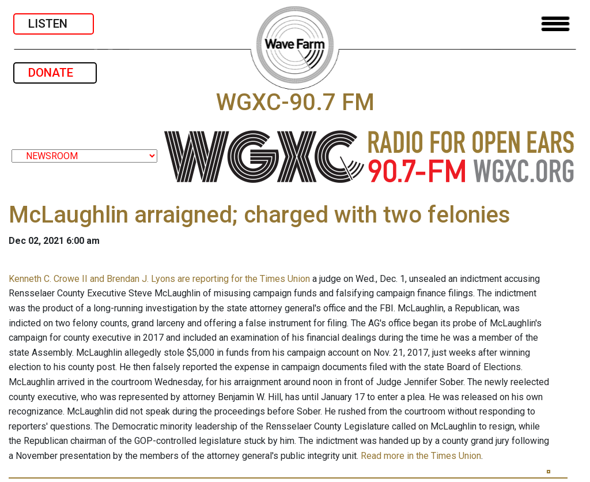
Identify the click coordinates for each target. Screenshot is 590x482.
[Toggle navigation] (555, 24)
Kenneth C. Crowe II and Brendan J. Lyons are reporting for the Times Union (159, 278)
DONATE (55, 73)
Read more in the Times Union (421, 455)
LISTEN (53, 24)
